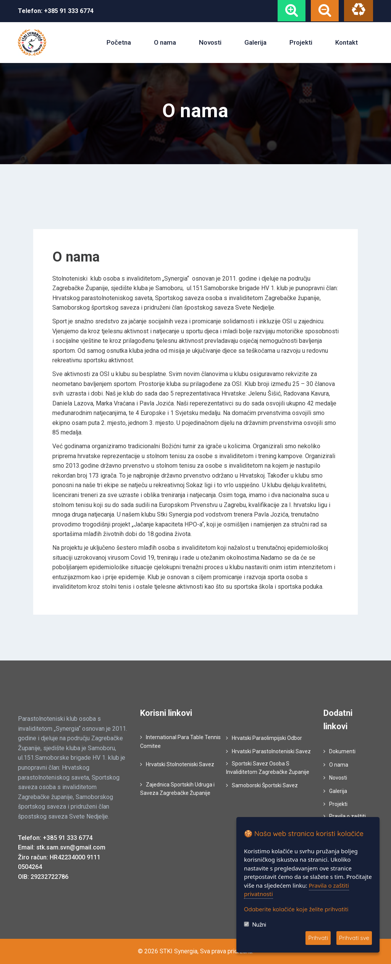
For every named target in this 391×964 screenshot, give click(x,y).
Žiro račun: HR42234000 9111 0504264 (59, 862)
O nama (165, 42)
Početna (119, 42)
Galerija (255, 42)
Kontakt (346, 42)
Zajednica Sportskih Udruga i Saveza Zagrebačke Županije (177, 789)
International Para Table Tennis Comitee (180, 741)
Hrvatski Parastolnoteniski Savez (271, 751)
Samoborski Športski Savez (265, 785)
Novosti (210, 42)
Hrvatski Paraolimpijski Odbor (267, 738)
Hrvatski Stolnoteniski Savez (180, 764)
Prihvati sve (354, 937)
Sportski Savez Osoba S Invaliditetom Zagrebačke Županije (267, 768)
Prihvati (318, 937)
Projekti (300, 42)
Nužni (259, 924)
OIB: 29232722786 (43, 876)
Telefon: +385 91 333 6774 (55, 837)
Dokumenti (342, 751)
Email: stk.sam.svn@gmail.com (61, 847)
